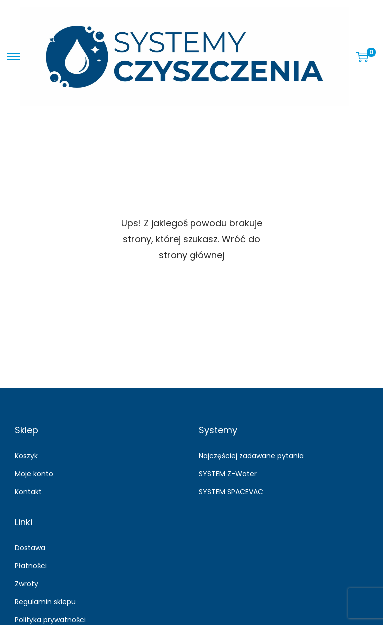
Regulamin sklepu (45, 602)
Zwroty (26, 584)
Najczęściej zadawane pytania (251, 456)
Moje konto (34, 474)
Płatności (31, 566)
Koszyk (26, 456)
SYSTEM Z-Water (228, 474)
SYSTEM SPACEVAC (231, 492)
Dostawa (30, 548)
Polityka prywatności (50, 620)
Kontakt (28, 492)
